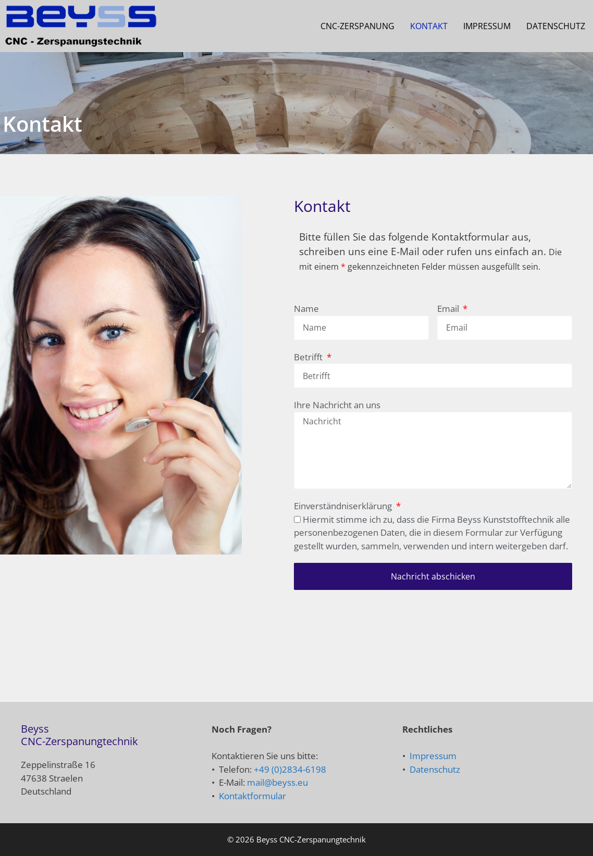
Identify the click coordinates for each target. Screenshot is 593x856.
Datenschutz (555, 26)
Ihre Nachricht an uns (337, 405)
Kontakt (429, 26)
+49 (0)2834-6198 (290, 769)
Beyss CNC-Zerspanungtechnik (311, 839)
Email (449, 308)
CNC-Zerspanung (357, 26)
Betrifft (309, 357)
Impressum (487, 26)
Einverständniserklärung (344, 506)
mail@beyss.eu (277, 782)
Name (306, 308)
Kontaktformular (252, 796)
